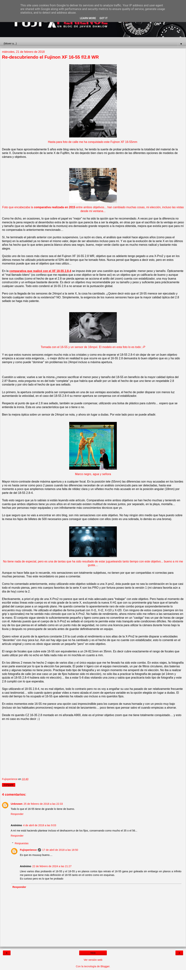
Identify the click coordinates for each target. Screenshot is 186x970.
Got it (104, 18)
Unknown (17, 803)
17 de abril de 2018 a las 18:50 (60, 849)
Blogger (105, 966)
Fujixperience (28, 849)
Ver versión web (93, 959)
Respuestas (22, 843)
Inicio (93, 953)
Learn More (88, 18)
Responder (17, 814)
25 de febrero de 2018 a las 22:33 (43, 803)
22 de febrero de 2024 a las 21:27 (52, 866)
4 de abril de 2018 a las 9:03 (39, 825)
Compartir (8, 785)
